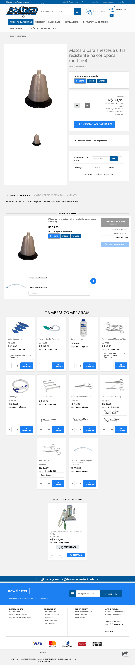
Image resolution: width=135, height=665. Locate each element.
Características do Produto (48, 195)
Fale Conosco (49, 623)
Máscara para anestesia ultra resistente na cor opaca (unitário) (72, 220)
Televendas (48, 617)
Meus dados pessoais (83, 611)
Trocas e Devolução (51, 614)
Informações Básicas (18, 195)
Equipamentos (72, 22)
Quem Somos (14, 611)
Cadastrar (111, 594)
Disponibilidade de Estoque (20, 617)
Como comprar (50, 611)
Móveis (34, 28)
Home (12, 36)
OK (113, 158)
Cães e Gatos (55, 22)
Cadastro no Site (50, 620)
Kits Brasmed (19, 28)
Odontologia (48, 28)
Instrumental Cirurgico (95, 22)
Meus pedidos (80, 617)
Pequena (80, 81)
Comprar (26, 366)
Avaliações (72, 195)
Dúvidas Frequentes (113, 614)
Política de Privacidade (18, 614)
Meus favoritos (81, 614)
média (91, 81)
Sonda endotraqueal (38, 278)
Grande (102, 81)
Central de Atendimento (115, 611)
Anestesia (40, 22)
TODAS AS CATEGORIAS (21, 22)
